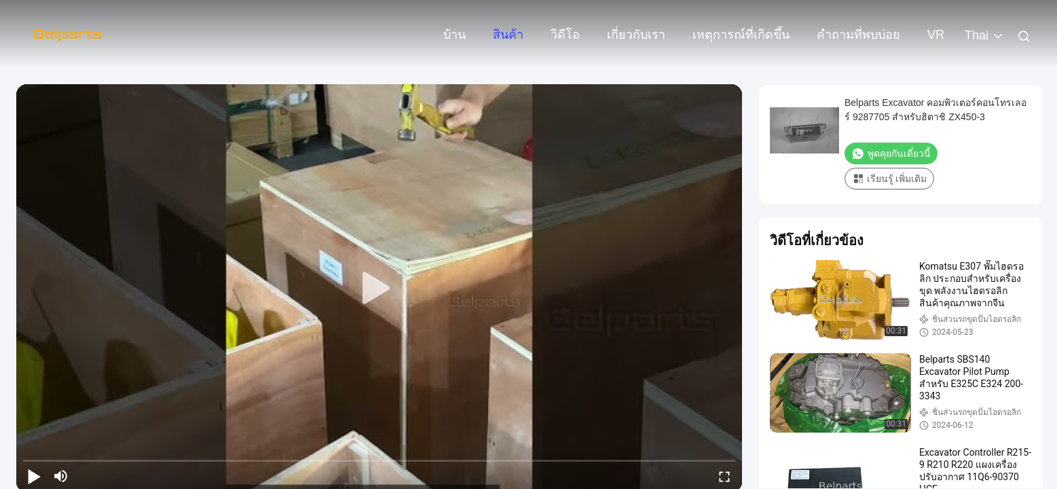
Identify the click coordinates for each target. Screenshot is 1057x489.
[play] (379, 289)
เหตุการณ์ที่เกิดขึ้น (741, 34)
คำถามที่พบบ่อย (858, 34)
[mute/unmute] (61, 476)
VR (935, 34)
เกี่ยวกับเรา (636, 34)
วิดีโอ (565, 34)
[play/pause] (34, 476)
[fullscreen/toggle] (724, 476)
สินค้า (508, 34)
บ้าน (454, 34)
